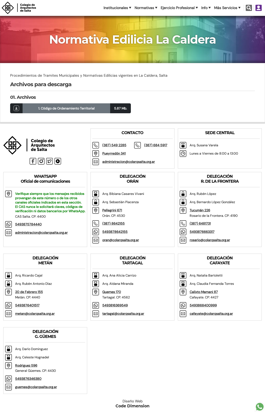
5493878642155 (115, 232)
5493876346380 (28, 379)
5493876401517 (27, 305)
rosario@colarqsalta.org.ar (210, 240)
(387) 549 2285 (114, 145)
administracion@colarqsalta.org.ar (128, 162)
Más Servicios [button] (225, 8)
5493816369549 (115, 305)
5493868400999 (203, 305)
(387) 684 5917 (155, 145)
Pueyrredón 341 (114, 153)
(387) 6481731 (200, 223)
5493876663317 (202, 232)
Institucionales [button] (116, 8)
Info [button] (204, 8)
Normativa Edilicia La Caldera (132, 39)
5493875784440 (28, 224)
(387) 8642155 (113, 223)
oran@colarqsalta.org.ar (120, 240)
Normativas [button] (144, 8)
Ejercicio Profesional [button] (178, 8)
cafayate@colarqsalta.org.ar (211, 313)
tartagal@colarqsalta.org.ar (123, 313)
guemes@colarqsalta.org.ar (36, 387)
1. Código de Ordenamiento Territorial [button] (66, 108)
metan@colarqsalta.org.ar (35, 313)
